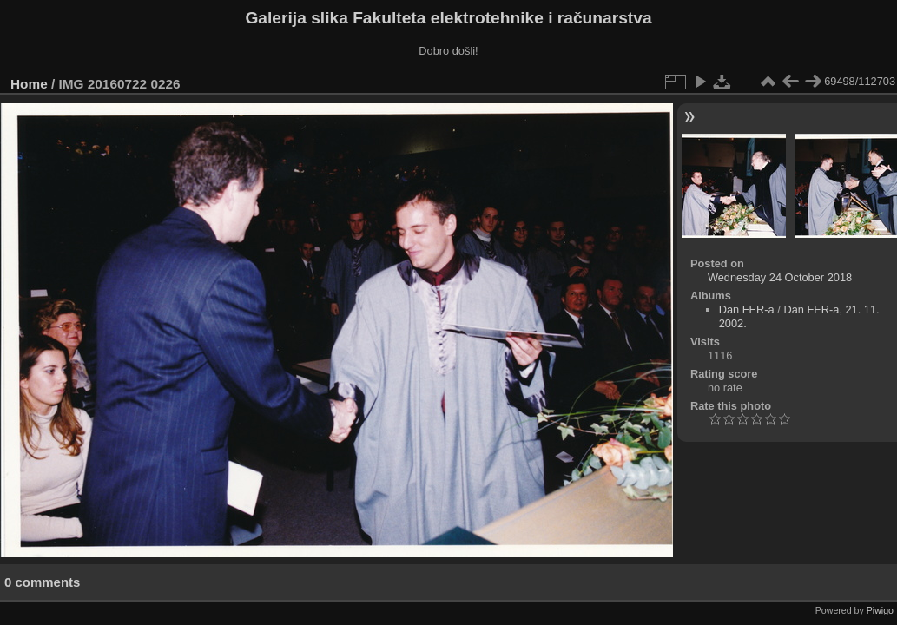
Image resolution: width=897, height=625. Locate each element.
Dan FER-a (747, 309)
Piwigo (880, 610)
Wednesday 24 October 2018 (780, 277)
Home (29, 83)
